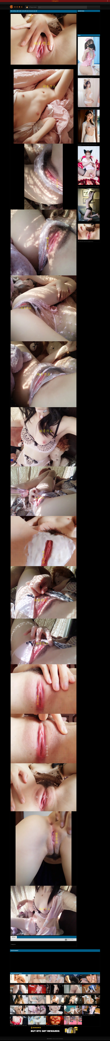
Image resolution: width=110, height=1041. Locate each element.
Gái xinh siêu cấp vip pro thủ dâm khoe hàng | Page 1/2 (88, 187)
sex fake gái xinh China (69, 1025)
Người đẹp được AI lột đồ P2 (88, 1004)
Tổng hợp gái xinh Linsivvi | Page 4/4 (85, 223)
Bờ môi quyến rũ (68, 1004)
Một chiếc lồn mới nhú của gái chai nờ (85, 241)
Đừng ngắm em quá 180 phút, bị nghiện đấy (55, 1004)
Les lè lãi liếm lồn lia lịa (33, 983)
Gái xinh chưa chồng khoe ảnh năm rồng (37, 994)
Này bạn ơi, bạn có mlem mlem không (36, 1025)
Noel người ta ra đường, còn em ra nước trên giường (19, 1004)
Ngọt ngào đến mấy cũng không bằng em (55, 983)
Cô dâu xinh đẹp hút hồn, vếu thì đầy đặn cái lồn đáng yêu (55, 1015)
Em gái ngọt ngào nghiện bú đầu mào (18, 1025)
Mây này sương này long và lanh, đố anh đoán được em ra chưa (91, 994)
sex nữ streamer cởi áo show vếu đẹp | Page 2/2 (87, 109)
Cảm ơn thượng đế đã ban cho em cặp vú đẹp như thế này (91, 983)
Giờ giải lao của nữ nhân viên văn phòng (19, 1015)
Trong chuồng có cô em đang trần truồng (55, 994)
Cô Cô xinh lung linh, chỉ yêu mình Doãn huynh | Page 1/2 (87, 145)
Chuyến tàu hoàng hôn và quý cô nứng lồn (73, 983)
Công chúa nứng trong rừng (88, 1015)
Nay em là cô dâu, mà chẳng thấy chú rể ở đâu (73, 1015)
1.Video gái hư (55, 1)
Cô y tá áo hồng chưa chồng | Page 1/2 (86, 77)
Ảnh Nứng (16, 6)
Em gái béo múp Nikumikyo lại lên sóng (73, 994)
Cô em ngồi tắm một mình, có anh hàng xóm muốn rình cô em (19, 983)
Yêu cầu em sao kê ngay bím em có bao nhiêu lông (19, 994)
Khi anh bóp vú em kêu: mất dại (53, 1025)
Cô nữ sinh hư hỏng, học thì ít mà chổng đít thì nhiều (37, 1015)
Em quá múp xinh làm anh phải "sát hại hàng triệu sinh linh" (37, 1004)
